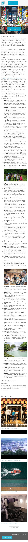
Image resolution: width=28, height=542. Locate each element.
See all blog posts (14, 527)
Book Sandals (13, 3)
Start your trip (14, 29)
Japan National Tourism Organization (12, 78)
